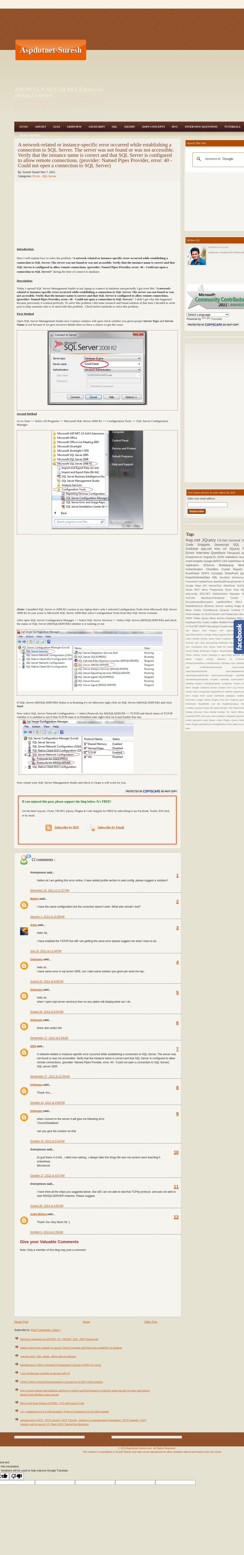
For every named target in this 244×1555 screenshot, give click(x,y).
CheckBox (214, 569)
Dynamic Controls (231, 610)
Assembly (225, 679)
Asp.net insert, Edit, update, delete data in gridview (48, 1356)
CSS (225, 561)
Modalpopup (228, 565)
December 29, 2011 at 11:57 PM (49, 890)
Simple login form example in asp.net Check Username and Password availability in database (71, 1347)
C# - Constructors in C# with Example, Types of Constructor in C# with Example (64, 1411)
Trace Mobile (30, 135)
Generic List (219, 614)
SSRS (189, 618)
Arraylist (215, 679)
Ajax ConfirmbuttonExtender (208, 667)
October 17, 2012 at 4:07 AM (47, 1175)
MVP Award (207, 695)
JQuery (129, 126)
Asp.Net (40, 126)
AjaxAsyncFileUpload (215, 597)
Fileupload (234, 553)
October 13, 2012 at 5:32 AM (47, 1141)
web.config (192, 593)
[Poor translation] (16, 1476)
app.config (227, 655)
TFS (230, 708)
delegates (231, 716)
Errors (37, 176)
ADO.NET (206, 593)
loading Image (233, 606)
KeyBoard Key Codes (197, 622)
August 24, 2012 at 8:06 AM (46, 981)
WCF (198, 589)
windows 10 (226, 659)
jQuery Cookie (220, 626)
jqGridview (204, 724)
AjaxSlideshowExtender (197, 679)
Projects (234, 700)
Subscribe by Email (105, 827)
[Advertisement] (139, 49)
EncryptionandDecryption (200, 602)
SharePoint (232, 573)
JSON (221, 557)
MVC (175, 126)
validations (232, 557)
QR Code (200, 643)
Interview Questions (201, 126)
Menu (206, 589)
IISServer (211, 565)
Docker (214, 687)
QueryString (212, 643)
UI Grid (189, 626)
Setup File (208, 708)
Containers (227, 683)
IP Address (227, 691)
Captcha (222, 634)
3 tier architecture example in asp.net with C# (45, 1373)
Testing (189, 712)
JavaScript (96, 126)
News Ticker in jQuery (220, 638)
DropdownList (194, 557)
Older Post (150, 1322)
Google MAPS (213, 561)
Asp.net (193, 540)
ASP (222, 630)
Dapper (196, 687)
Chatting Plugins (194, 683)
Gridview (74, 126)
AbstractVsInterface (195, 663)
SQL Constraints (194, 647)
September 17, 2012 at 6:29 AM (49, 1038)
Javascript (223, 544)
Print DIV (225, 700)
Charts (198, 610)
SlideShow (230, 585)
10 (176, 1152)
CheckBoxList (211, 610)
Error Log (232, 687)
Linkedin (196, 638)
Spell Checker (221, 708)
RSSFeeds (191, 704)
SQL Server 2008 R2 (215, 647)
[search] (223, 159)
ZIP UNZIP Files (203, 626)
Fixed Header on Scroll (198, 614)
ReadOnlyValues (231, 704)
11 (176, 1186)
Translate (212, 319)
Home (24, 126)
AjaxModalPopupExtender (228, 581)
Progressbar (217, 589)
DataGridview (221, 593)
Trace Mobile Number (214, 712)
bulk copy (206, 716)
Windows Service (214, 606)
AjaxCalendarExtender (205, 671)
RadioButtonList (194, 606)
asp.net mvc (212, 549)
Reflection (224, 643)
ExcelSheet (193, 573)
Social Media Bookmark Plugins (202, 651)
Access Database (227, 618)
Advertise (226, 663)
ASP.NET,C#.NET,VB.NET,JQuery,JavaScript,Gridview (59, 92)
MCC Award (192, 695)
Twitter (197, 618)
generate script (201, 720)
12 (176, 1216)
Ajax (56, 126)
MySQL (204, 638)
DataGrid (205, 687)
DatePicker (235, 561)
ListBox (214, 622)
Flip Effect (232, 634)
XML (216, 577)
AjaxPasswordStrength (223, 675)
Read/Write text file (210, 704)
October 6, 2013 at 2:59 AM (46, 1232)
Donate (222, 687)
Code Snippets (199, 544)
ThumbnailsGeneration (231, 651)
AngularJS (210, 557)
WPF (198, 716)
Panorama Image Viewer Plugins (202, 700)
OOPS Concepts (153, 126)
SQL (114, 126)
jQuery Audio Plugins (220, 720)
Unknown (36, 959)
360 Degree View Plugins (202, 630)
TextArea (198, 712)
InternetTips (216, 585)
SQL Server (49, 176)
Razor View (233, 589)
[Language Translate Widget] (208, 314)
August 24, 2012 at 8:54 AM (46, 1011)
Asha (34, 925)
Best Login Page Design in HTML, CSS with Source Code (52, 1403)
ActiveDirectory (213, 663)
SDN (33, 1046)
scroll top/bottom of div (221, 724)
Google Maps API (197, 585)
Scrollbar (190, 708)
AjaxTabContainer (194, 634)
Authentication (195, 569)
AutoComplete (194, 561)
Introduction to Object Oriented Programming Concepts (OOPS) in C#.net (60, 1365)
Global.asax (232, 614)
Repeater (236, 593)
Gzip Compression (202, 691)
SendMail (226, 577)
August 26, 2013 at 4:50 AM (46, 1205)
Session (199, 708)
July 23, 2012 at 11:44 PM (45, 951)
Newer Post (21, 1322)
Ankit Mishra (38, 1214)
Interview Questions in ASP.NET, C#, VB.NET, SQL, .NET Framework (59, 1339)
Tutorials (232, 126)
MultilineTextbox (228, 622)
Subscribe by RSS (62, 828)
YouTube (193, 597)
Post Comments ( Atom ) (46, 1330)
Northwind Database (226, 695)
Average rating (210, 634)
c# (226, 549)
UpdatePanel (206, 581)
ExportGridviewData (198, 577)
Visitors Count (201, 655)
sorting (212, 659)
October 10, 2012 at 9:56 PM (47, 1102)
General (235, 540)
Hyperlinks (216, 691)
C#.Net (223, 540)
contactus (221, 716)
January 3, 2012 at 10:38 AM (47, 916)
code (213, 716)
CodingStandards (212, 683)
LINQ (188, 638)
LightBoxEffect (226, 602)
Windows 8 (215, 655)
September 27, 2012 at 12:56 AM (50, 1076)
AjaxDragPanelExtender (198, 675)
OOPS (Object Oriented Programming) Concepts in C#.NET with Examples (61, 1381)
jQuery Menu (209, 618)
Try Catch (231, 712)
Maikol (34, 898)
